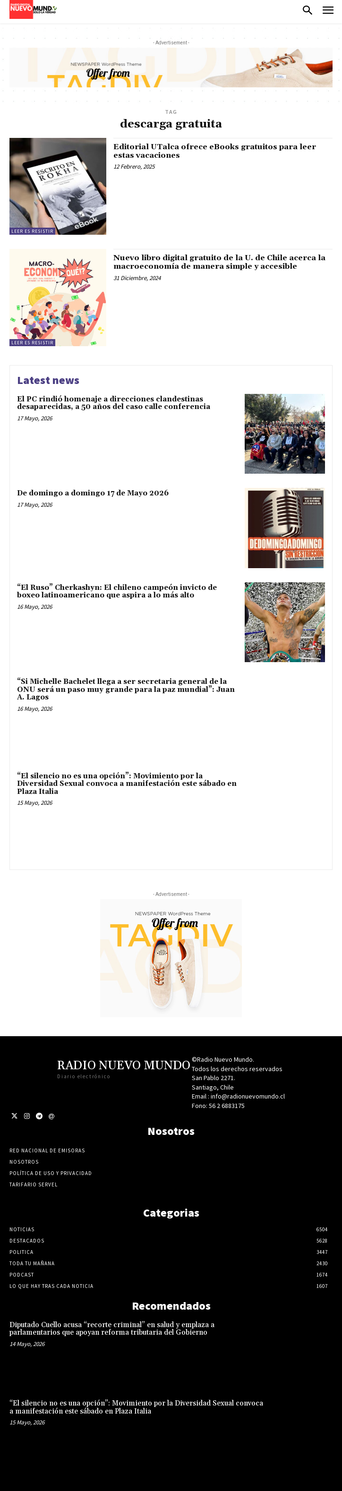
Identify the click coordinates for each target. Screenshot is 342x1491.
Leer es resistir (32, 231)
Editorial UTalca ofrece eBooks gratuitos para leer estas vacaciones (214, 151)
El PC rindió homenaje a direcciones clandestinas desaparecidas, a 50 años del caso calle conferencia (113, 403)
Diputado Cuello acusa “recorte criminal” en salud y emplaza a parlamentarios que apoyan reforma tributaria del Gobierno (111, 1329)
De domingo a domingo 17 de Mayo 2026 (93, 493)
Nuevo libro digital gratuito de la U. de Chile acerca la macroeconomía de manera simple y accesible (219, 262)
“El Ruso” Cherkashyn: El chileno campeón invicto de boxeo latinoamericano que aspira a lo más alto (117, 591)
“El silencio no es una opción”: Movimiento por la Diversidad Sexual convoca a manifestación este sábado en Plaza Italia (127, 784)
